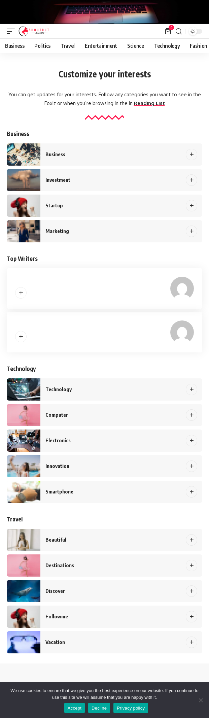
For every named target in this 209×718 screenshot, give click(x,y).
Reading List (149, 103)
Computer (56, 415)
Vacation (55, 642)
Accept (74, 708)
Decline (99, 708)
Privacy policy (131, 708)
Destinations (59, 565)
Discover (55, 591)
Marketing (57, 231)
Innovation (57, 466)
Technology (58, 389)
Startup (54, 205)
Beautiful (55, 540)
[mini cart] (168, 31)
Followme (56, 616)
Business (55, 154)
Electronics (58, 440)
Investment (57, 180)
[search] (178, 31)
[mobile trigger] (12, 31)
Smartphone (59, 491)
